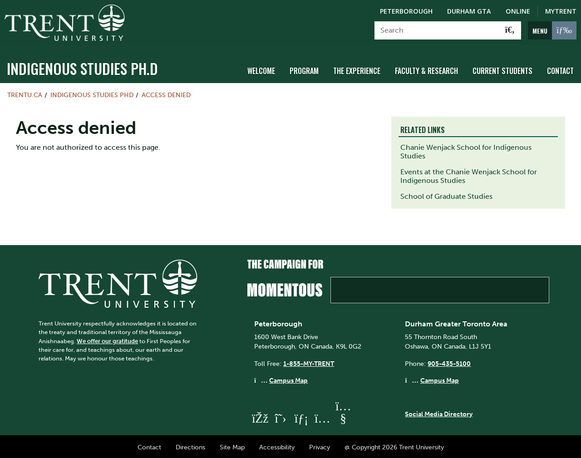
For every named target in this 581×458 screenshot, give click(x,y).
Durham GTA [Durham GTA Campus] (469, 11)
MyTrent (560, 11)
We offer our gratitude (107, 339)
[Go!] (510, 30)
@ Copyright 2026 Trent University (394, 446)
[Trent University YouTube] (343, 416)
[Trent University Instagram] (322, 416)
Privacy (319, 446)
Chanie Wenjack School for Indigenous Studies (466, 150)
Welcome (261, 69)
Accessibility (277, 446)
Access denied (166, 93)
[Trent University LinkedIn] (301, 416)
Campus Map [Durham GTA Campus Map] (439, 379)
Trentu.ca (24, 93)
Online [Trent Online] (518, 11)
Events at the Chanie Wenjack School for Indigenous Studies (468, 174)
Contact (560, 69)
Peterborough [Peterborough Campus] (406, 11)
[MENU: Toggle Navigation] (552, 30)
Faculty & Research (426, 69)
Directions (190, 446)
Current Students (502, 69)
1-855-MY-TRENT (308, 362)
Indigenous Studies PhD (91, 93)
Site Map (232, 446)
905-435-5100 (449, 362)
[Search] (436, 30)
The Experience (356, 69)
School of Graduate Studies (446, 195)
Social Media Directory (439, 412)
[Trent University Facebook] (259, 416)
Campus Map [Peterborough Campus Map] (288, 379)
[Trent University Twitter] (280, 416)
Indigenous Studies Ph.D (82, 67)
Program (304, 69)
